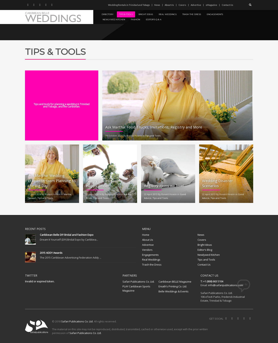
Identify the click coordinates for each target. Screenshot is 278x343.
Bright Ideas (205, 245)
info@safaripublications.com (225, 285)
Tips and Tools (153, 135)
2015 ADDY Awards (51, 253)
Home (145, 235)
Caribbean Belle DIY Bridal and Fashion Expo (66, 235)
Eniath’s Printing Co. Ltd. (173, 286)
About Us (169, 5)
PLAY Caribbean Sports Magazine (136, 288)
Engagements (150, 255)
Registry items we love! (164, 185)
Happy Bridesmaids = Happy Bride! (104, 183)
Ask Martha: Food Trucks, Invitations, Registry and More (153, 127)
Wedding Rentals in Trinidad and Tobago (129, 5)
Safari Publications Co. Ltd (77, 321)
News (157, 5)
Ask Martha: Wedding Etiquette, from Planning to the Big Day (52, 180)
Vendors (147, 250)
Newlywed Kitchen (209, 255)
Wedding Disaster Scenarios (217, 183)
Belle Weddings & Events (174, 291)
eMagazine (211, 5)
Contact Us (227, 5)
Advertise (196, 5)
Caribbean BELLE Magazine (175, 281)
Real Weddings (151, 259)
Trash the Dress (152, 264)
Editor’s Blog (205, 250)
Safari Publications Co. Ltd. (138, 281)
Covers (182, 5)
